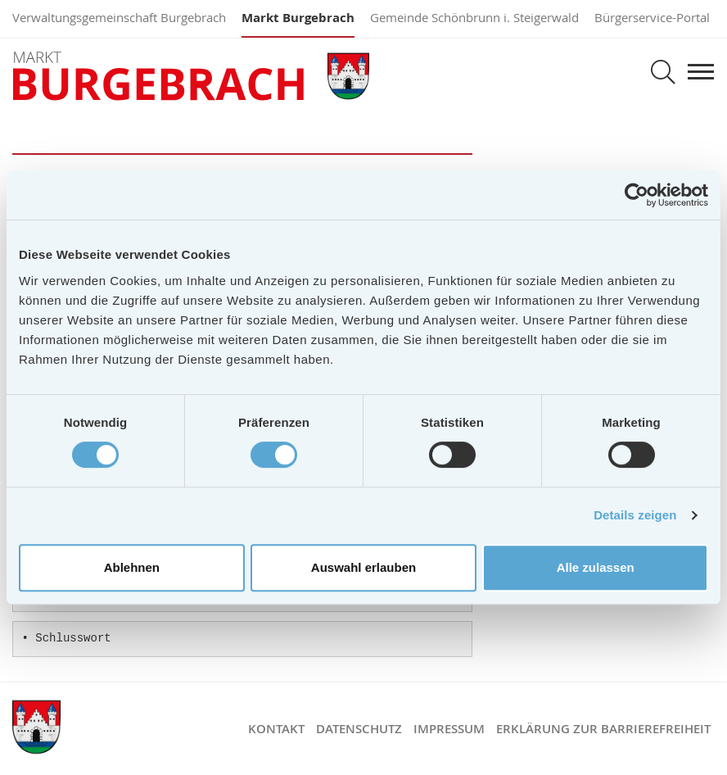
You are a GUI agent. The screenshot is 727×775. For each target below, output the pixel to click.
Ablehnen (132, 567)
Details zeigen (635, 515)
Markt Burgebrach (298, 17)
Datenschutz (359, 728)
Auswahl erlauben (363, 567)
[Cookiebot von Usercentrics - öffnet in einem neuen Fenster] (636, 195)
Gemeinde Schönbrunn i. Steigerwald (474, 17)
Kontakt (276, 728)
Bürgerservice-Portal (652, 17)
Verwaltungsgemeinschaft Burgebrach (119, 17)
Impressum (449, 728)
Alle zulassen (595, 567)
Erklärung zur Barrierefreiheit (603, 728)
